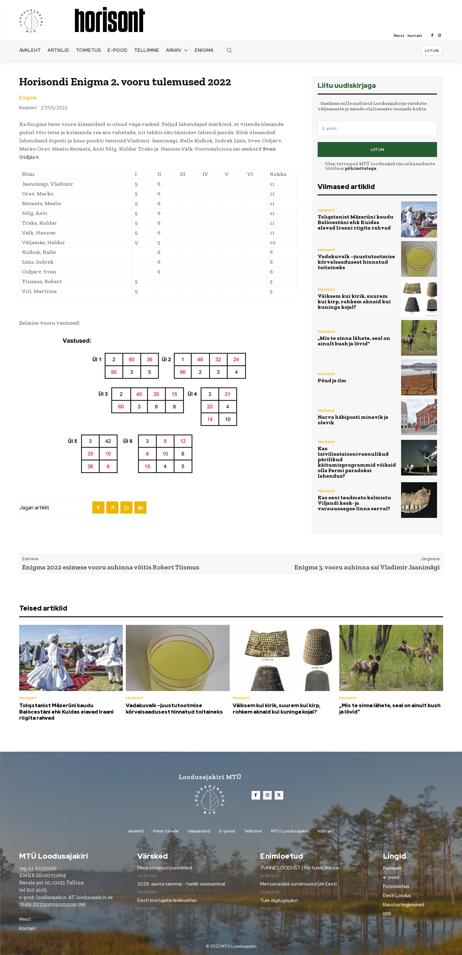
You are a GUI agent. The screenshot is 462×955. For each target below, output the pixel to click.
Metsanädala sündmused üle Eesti (298, 884)
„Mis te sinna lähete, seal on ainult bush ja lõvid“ (354, 341)
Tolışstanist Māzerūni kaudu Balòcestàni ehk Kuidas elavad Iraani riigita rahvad (355, 222)
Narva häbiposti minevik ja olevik (353, 420)
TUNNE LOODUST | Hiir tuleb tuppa (299, 867)
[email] (377, 128)
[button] (229, 50)
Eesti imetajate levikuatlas (167, 900)
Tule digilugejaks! (279, 900)
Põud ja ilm (332, 380)
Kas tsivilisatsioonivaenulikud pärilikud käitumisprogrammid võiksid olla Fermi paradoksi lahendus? (357, 462)
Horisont (326, 210)
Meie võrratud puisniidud (164, 867)
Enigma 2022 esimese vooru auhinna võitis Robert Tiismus (110, 567)
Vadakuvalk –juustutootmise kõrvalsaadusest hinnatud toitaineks (356, 262)
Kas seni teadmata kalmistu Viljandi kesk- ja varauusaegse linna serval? (354, 503)
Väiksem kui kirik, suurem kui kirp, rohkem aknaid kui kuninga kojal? (354, 301)
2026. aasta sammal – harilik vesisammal (181, 884)
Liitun (377, 149)
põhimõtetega (360, 168)
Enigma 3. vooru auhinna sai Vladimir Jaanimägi (367, 567)
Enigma (28, 97)
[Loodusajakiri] (46, 21)
